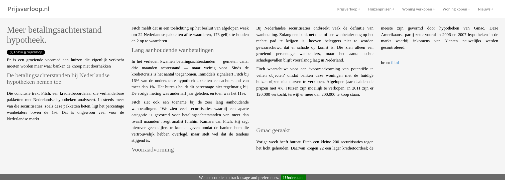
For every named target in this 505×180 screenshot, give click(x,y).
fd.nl (395, 62)
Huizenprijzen (381, 9)
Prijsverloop (348, 9)
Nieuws (485, 9)
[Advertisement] (47, 137)
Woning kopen (456, 9)
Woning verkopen (418, 9)
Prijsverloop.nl (29, 8)
